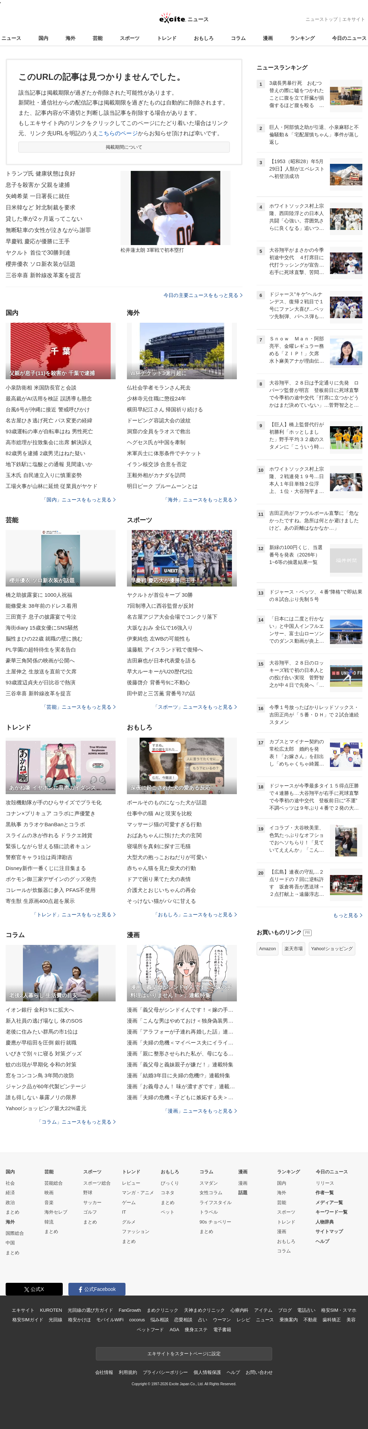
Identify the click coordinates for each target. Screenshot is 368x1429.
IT (124, 1212)
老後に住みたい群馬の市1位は (42, 1032)
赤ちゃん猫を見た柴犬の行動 (161, 868)
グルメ (129, 1222)
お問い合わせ (259, 1372)
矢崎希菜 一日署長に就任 (38, 196)
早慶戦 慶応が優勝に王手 (38, 241)
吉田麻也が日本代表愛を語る (161, 660)
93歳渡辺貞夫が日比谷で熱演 (40, 682)
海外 (70, 38)
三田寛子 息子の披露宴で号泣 (41, 617)
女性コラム (211, 1192)
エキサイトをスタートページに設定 (184, 1353)
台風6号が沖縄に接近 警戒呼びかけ (48, 409)
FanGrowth (130, 1310)
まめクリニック (162, 1310)
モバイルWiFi (109, 1319)
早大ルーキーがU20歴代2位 (160, 671)
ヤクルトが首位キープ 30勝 (160, 595)
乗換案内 (289, 1319)
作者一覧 (324, 1192)
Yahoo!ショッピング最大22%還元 (46, 1108)
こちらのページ (118, 133)
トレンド (167, 38)
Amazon (267, 948)
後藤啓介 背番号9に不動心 (158, 682)
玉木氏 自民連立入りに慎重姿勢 (44, 475)
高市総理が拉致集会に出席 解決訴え (49, 442)
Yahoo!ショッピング (332, 948)
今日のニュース (349, 38)
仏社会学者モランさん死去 (159, 388)
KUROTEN (51, 1310)
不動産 (310, 1319)
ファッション (135, 1231)
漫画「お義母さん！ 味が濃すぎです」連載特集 (182, 1086)
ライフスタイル (216, 1202)
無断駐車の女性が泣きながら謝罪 (48, 230)
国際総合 (15, 1233)
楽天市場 (293, 948)
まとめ (12, 1212)
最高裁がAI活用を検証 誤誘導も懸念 (49, 398)
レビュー (131, 1183)
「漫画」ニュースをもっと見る (200, 1111)
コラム (238, 38)
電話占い (306, 1310)
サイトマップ (329, 1231)
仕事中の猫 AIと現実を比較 (159, 813)
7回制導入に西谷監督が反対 (160, 606)
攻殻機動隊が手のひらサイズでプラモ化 (54, 802)
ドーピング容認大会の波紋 (159, 420)
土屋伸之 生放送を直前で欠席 (41, 671)
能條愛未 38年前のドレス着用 (41, 606)
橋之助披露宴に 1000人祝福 (39, 595)
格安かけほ (79, 1319)
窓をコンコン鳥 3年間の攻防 (40, 1075)
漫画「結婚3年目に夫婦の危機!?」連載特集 (178, 1075)
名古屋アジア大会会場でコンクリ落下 (172, 617)
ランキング (302, 38)
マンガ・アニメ (138, 1192)
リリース (325, 1183)
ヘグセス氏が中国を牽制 (156, 442)
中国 (10, 1242)
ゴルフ (90, 1212)
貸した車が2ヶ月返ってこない (44, 219)
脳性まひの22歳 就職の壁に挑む (44, 639)
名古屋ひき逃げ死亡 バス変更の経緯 (49, 420)
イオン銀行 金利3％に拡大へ (40, 1010)
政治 (10, 1202)
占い (202, 1319)
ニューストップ (322, 19)
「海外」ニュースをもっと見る (200, 499)
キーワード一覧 (331, 1212)
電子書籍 (222, 1329)
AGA (174, 1329)
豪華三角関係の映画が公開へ (40, 660)
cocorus (137, 1319)
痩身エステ (196, 1329)
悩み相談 (159, 1319)
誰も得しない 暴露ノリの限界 (41, 1097)
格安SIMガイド (27, 1319)
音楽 (49, 1202)
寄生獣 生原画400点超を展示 (40, 901)
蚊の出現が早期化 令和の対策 (41, 1064)
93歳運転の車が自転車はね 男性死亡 (49, 431)
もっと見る (347, 915)
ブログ (285, 1310)
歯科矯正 (332, 1319)
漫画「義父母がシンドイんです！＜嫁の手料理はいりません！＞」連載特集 (182, 1010)
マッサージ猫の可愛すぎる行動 (164, 824)
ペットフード (150, 1329)
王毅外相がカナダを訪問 (156, 475)
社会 (10, 1183)
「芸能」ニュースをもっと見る (79, 707)
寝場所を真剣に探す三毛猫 (159, 846)
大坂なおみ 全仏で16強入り (160, 628)
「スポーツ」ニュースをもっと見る (195, 707)
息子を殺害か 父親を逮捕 (38, 185)
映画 (49, 1192)
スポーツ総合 (97, 1183)
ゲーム (129, 1202)
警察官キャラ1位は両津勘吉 (39, 857)
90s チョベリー (215, 1222)
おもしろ (204, 38)
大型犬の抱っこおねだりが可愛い (167, 857)
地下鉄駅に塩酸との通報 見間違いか (49, 464)
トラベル (209, 1212)
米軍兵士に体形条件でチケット (164, 453)
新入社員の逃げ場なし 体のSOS (44, 1021)
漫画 (268, 38)
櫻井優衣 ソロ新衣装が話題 (40, 264)
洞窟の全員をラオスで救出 (159, 431)
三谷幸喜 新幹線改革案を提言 (43, 275)
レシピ (243, 1319)
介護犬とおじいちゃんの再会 (161, 890)
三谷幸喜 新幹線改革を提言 (38, 693)
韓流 (49, 1222)
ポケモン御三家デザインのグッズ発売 (51, 879)
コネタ (167, 1192)
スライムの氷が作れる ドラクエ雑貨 (49, 835)
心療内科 (240, 1310)
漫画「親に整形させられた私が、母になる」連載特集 (182, 1053)
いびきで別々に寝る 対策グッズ (44, 1053)
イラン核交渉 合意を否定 (157, 464)
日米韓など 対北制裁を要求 (40, 207)
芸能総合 (53, 1183)
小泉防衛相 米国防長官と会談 (41, 388)
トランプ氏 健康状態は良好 (40, 174)
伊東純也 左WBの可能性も (158, 639)
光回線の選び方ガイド (90, 1310)
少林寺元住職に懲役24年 (156, 398)
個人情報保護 (207, 1372)
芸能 (98, 38)
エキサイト (353, 19)
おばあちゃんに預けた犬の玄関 (164, 835)
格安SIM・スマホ (338, 1310)
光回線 (55, 1319)
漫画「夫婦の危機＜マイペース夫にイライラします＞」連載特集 (182, 1043)
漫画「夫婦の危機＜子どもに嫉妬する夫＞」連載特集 (182, 1097)
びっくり (170, 1183)
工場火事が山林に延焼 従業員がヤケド (52, 486)
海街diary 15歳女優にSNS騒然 (42, 628)
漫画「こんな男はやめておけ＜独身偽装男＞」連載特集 (182, 1021)
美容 (351, 1319)
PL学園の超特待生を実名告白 (41, 650)
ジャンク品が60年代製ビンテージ (46, 1086)
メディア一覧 (329, 1202)
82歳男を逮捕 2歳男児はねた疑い (45, 453)
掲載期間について (124, 147)
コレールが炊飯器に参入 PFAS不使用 (51, 890)
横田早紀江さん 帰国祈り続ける (165, 409)
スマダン (209, 1183)
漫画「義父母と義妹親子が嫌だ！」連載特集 (180, 1064)
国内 (43, 38)
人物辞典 (324, 1222)
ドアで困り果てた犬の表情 (159, 879)
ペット (167, 1212)
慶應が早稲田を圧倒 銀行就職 (41, 1043)
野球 (87, 1192)
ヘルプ (322, 1241)
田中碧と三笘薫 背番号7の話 (161, 693)
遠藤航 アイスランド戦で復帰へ (165, 650)
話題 (242, 1192)
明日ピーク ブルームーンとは (162, 486)
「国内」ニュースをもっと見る (79, 499)
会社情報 (104, 1372)
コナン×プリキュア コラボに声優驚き (51, 813)
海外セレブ (55, 1212)
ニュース (11, 38)
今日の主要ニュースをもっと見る (203, 295)
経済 (10, 1192)
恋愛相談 (183, 1319)
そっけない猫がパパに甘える (161, 901)
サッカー (92, 1202)
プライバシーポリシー (165, 1372)
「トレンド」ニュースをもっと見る (74, 914)
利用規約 (128, 1372)
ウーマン (222, 1319)
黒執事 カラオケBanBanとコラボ (45, 824)
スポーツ (130, 38)
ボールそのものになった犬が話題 (167, 802)
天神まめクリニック (204, 1310)
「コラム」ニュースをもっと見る (76, 1122)
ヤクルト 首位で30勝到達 (38, 253)
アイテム (263, 1310)
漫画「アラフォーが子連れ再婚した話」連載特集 (182, 1032)
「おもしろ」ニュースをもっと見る (195, 914)
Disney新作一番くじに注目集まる (46, 868)
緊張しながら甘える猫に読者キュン (48, 846)
